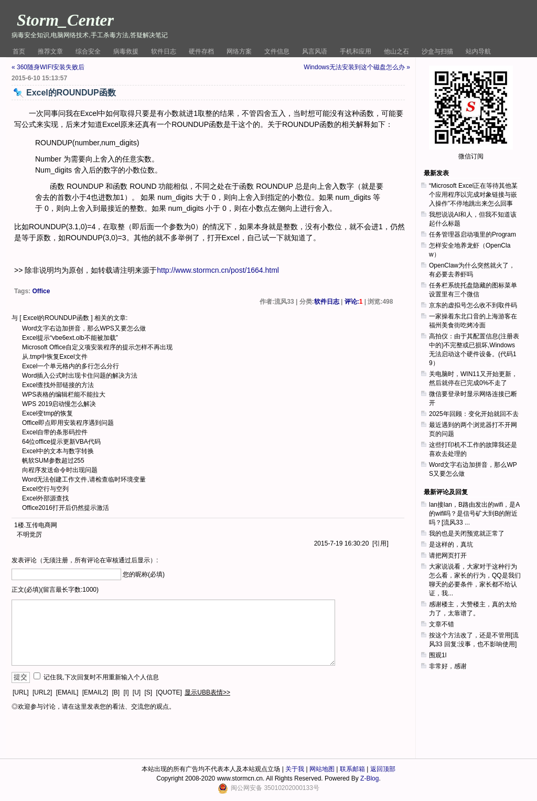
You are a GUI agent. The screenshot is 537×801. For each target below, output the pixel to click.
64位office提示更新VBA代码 (61, 441)
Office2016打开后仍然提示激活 (65, 507)
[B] (116, 692)
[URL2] (42, 692)
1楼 (19, 525)
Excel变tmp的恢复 (47, 413)
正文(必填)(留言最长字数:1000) (55, 589)
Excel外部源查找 (45, 498)
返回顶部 (382, 769)
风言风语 (314, 51)
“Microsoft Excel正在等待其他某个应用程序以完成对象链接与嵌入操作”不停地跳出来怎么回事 (473, 194)
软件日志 (163, 51)
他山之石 (396, 51)
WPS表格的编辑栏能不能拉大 (63, 394)
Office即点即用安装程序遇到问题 (68, 422)
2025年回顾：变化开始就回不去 (474, 414)
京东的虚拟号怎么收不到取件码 (473, 305)
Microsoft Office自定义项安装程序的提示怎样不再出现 (97, 347)
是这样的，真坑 (451, 544)
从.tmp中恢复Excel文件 (55, 356)
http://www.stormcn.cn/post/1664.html (218, 270)
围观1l (437, 655)
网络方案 (239, 51)
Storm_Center (65, 19)
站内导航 (478, 51)
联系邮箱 (352, 769)
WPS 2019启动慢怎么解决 (59, 404)
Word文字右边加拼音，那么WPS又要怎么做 (84, 328)
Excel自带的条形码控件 (55, 432)
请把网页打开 (448, 555)
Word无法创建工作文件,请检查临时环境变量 (84, 479)
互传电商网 (41, 525)
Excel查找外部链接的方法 (58, 385)
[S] (149, 692)
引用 (380, 543)
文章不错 (441, 624)
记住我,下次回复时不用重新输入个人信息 (101, 677)
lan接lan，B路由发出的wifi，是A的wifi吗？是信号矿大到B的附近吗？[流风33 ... (474, 513)
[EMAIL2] (95, 692)
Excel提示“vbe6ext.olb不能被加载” (70, 337)
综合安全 (88, 51)
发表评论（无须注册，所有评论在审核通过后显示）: (85, 560)
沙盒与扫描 (437, 51)
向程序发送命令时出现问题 (60, 470)
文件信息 (276, 51)
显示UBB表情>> (207, 692)
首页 (19, 51)
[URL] (21, 692)
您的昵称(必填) (144, 574)
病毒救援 (125, 51)
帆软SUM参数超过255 (53, 460)
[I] (125, 692)
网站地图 (322, 769)
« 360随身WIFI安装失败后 (48, 67)
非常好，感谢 (448, 666)
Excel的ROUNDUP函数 (56, 318)
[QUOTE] (169, 692)
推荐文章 (50, 51)
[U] (137, 692)
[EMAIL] (67, 692)
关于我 (294, 769)
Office (41, 291)
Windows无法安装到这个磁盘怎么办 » (357, 67)
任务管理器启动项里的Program (472, 234)
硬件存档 (201, 51)
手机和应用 (355, 51)
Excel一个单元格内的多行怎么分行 (70, 366)
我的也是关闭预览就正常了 (466, 533)
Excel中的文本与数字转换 (58, 451)
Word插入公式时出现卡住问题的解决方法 (79, 375)
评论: (354, 301)
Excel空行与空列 (45, 489)
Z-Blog (369, 778)
